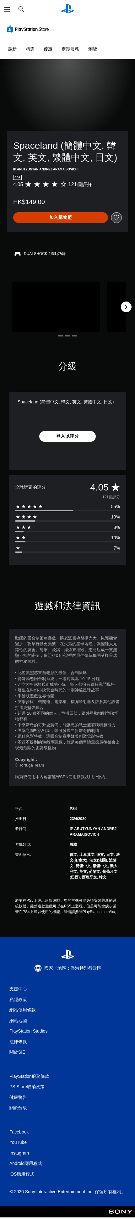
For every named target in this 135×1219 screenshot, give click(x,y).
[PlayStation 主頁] (67, 9)
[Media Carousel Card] (56, 307)
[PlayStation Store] (29, 29)
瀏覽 (92, 49)
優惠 (48, 49)
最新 (12, 49)
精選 (30, 49)
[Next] (126, 307)
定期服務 (70, 49)
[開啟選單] (7, 9)
